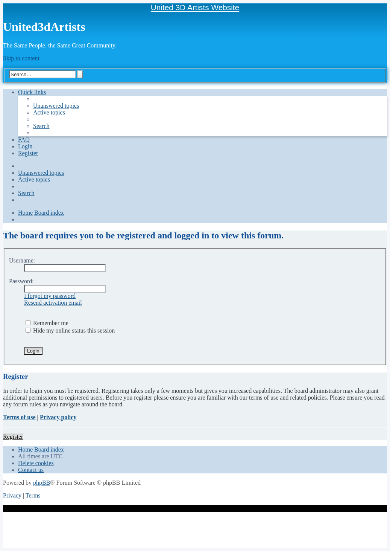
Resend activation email (53, 302)
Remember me (47, 323)
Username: (22, 260)
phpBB (41, 482)
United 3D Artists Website (195, 7)
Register (13, 436)
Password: (21, 281)
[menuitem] (56, 105)
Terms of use (19, 417)
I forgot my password (50, 296)
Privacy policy (58, 417)
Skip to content (21, 58)
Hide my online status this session (70, 330)
